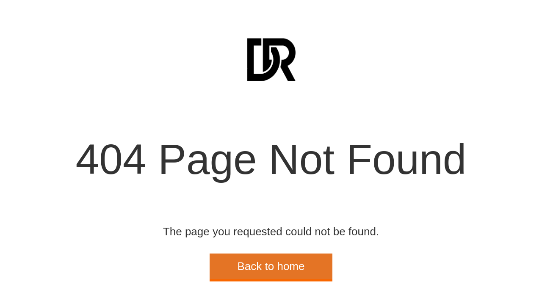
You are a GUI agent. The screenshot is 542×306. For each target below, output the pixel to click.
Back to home (271, 266)
